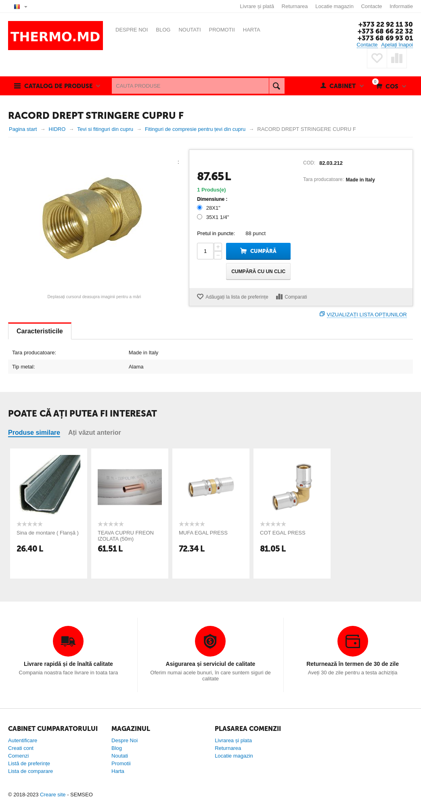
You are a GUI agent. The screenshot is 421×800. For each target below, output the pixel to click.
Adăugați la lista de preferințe (236, 297)
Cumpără (263, 251)
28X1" (209, 208)
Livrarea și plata (233, 740)
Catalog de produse (58, 86)
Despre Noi (124, 740)
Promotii (121, 763)
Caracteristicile (40, 331)
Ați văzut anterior (94, 432)
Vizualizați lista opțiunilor (367, 315)
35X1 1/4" (213, 217)
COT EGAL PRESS (283, 533)
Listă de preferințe (29, 763)
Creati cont (21, 748)
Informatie (401, 6)
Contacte (371, 6)
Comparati (296, 297)
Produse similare (34, 432)
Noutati (119, 756)
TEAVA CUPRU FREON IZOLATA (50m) (126, 536)
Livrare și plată (257, 6)
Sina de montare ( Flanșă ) (48, 533)
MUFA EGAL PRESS (203, 533)
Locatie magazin (334, 6)
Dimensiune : (212, 199)
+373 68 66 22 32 (385, 31)
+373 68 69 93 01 (385, 38)
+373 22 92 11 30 (385, 24)
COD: (309, 163)
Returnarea (295, 6)
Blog (116, 748)
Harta (117, 771)
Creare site (53, 795)
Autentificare (22, 740)
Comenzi (18, 756)
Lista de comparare (30, 771)
